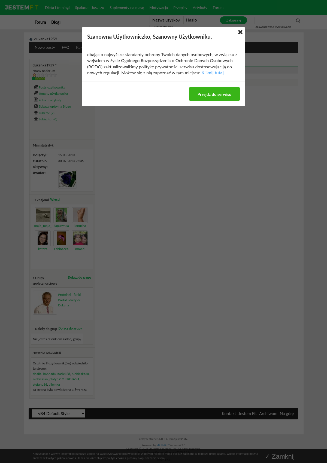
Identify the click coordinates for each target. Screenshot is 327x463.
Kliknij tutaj (212, 72)
